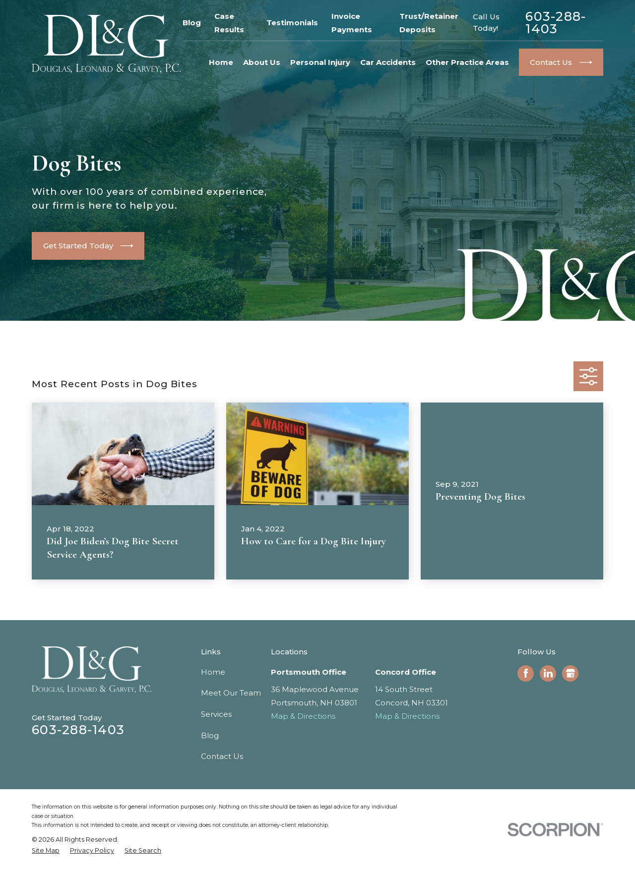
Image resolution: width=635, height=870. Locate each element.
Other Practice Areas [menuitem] (467, 62)
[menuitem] (46, 851)
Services (216, 714)
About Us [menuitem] (261, 62)
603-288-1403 (555, 22)
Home (213, 672)
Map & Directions (303, 716)
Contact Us (222, 756)
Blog (192, 22)
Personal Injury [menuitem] (320, 62)
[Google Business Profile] (570, 673)
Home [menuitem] (221, 62)
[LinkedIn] (548, 673)
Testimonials (292, 22)
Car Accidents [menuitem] (388, 62)
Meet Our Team (231, 692)
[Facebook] (525, 673)
